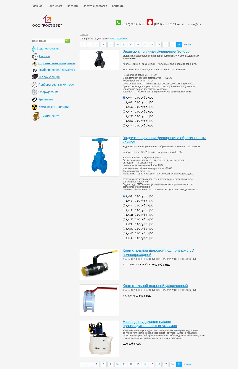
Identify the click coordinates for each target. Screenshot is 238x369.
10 (117, 44)
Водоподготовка (47, 48)
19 (179, 44)
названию (122, 38)
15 (151, 44)
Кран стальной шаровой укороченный (155, 286)
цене (112, 38)
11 (124, 44)
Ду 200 (129, 116)
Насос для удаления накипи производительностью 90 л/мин (150, 324)
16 (158, 44)
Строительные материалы (56, 63)
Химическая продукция (54, 106)
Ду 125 (129, 215)
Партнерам (54, 5)
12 (131, 44)
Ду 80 (129, 102)
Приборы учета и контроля (56, 84)
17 (165, 44)
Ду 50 (129, 97)
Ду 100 (129, 107)
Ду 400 (129, 238)
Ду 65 (129, 201)
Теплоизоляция (49, 77)
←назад (188, 44)
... (90, 44)
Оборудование (48, 92)
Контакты (118, 5)
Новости (72, 5)
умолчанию (103, 38)
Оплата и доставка (95, 5)
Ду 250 (129, 121)
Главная (37, 5)
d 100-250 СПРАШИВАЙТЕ (136, 264)
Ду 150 (129, 111)
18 (172, 44)
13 (138, 44)
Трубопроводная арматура (56, 69)
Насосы (44, 56)
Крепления (45, 99)
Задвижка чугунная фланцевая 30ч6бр (156, 51)
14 (145, 44)
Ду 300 (129, 125)
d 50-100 (127, 295)
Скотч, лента (50, 116)
